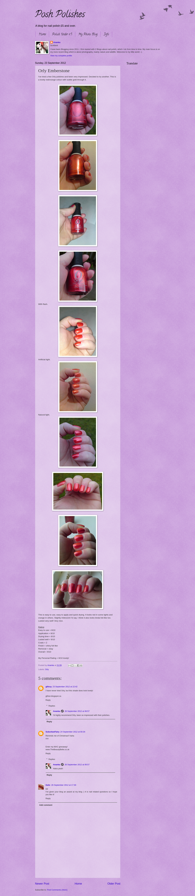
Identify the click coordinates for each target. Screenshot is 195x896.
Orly (47, 669)
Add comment (45, 805)
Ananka (56, 42)
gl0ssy (49, 686)
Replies (52, 706)
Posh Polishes (60, 15)
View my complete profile (61, 55)
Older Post (113, 883)
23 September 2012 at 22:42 (65, 686)
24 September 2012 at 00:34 (72, 732)
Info (106, 34)
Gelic (48, 785)
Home (42, 34)
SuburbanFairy (52, 732)
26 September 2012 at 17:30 (63, 785)
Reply (48, 700)
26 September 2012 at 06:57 (77, 711)
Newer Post (42, 883)
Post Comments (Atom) (57, 890)
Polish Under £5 (62, 34)
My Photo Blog (88, 34)
